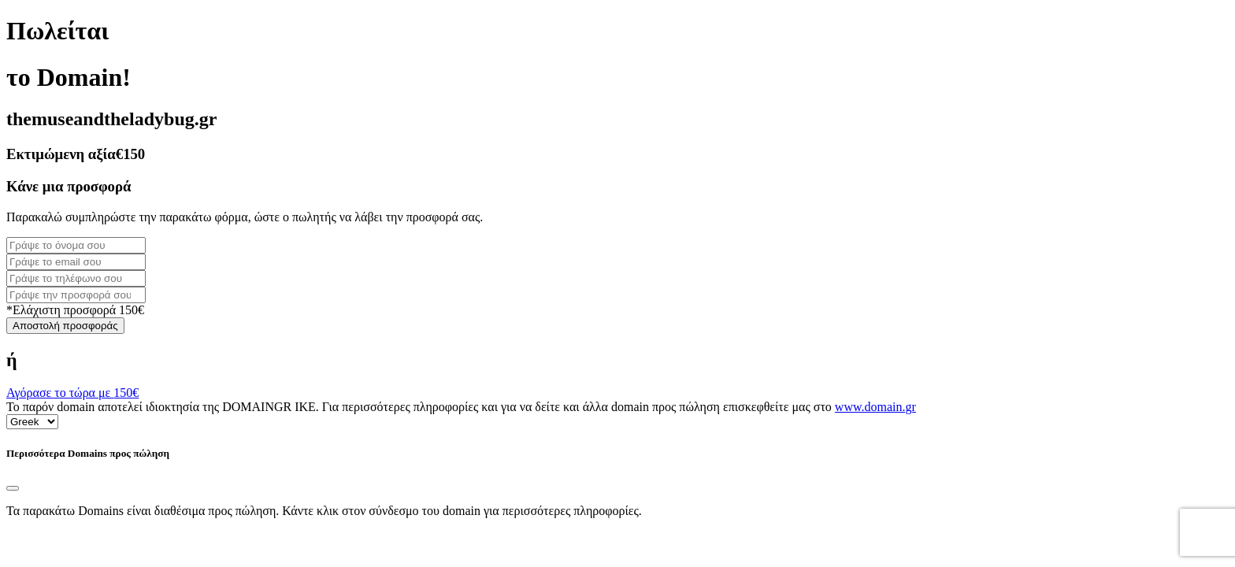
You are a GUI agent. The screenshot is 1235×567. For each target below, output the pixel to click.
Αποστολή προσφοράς (65, 326)
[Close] (12, 488)
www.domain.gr (875, 406)
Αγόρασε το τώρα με (72, 392)
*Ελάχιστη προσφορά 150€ (75, 310)
